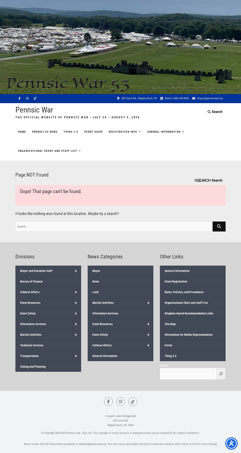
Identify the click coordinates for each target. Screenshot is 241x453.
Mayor (96, 271)
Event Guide (93, 131)
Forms (168, 345)
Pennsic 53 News (45, 131)
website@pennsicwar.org (92, 444)
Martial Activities (50, 334)
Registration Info (123, 131)
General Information (164, 131)
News (95, 281)
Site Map (170, 324)
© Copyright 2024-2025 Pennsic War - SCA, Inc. (66, 433)
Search (204, 180)
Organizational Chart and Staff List (47, 150)
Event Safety (50, 313)
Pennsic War (34, 109)
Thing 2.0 (71, 131)
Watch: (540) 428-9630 (174, 98)
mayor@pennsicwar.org (207, 98)
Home (22, 131)
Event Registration (176, 281)
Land (95, 292)
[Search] (221, 374)
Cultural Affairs (50, 292)
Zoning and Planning (33, 366)
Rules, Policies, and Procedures (184, 292)
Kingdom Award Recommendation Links (189, 313)
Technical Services (31, 345)
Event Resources (50, 303)
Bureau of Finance (31, 281)
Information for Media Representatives (189, 334)
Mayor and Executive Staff (50, 271)
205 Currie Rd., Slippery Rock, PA (137, 98)
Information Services (50, 324)
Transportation (50, 356)
